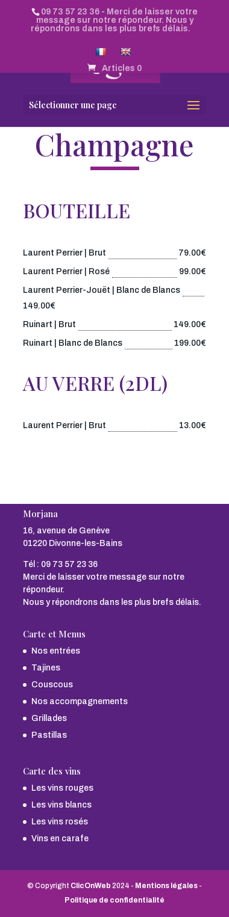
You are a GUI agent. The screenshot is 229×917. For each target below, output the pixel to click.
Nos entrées (55, 650)
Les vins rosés (59, 821)
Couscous (52, 684)
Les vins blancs (61, 804)
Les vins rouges (62, 788)
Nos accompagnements (79, 701)
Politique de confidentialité (114, 900)
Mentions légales (166, 886)
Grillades (49, 718)
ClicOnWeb (91, 886)
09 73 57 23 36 (70, 11)
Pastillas (49, 735)
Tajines (45, 667)
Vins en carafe (60, 838)
